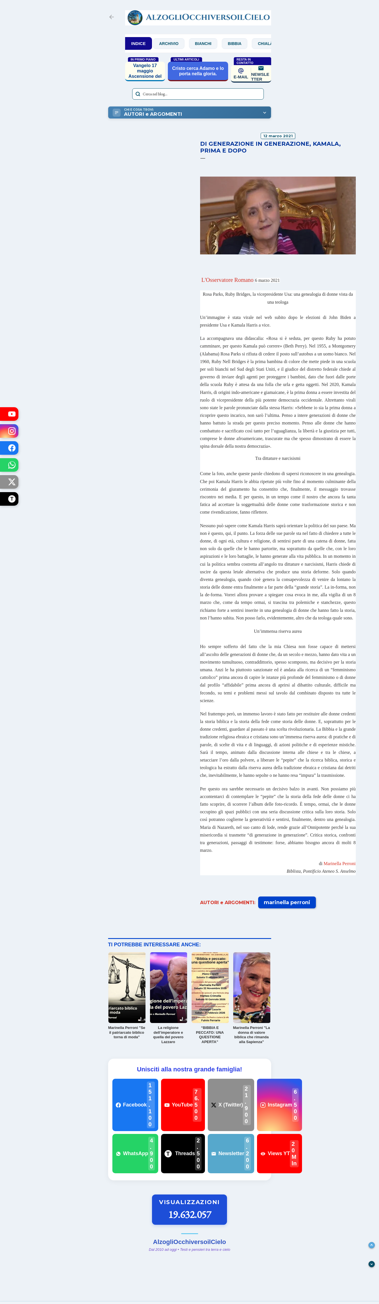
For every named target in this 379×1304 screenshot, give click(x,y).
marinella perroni (287, 902)
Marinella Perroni (340, 863)
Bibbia (240, 43)
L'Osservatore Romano (228, 280)
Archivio (174, 43)
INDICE (138, 43)
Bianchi (208, 43)
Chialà (271, 43)
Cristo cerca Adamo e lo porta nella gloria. (198, 71)
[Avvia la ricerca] (137, 93)
